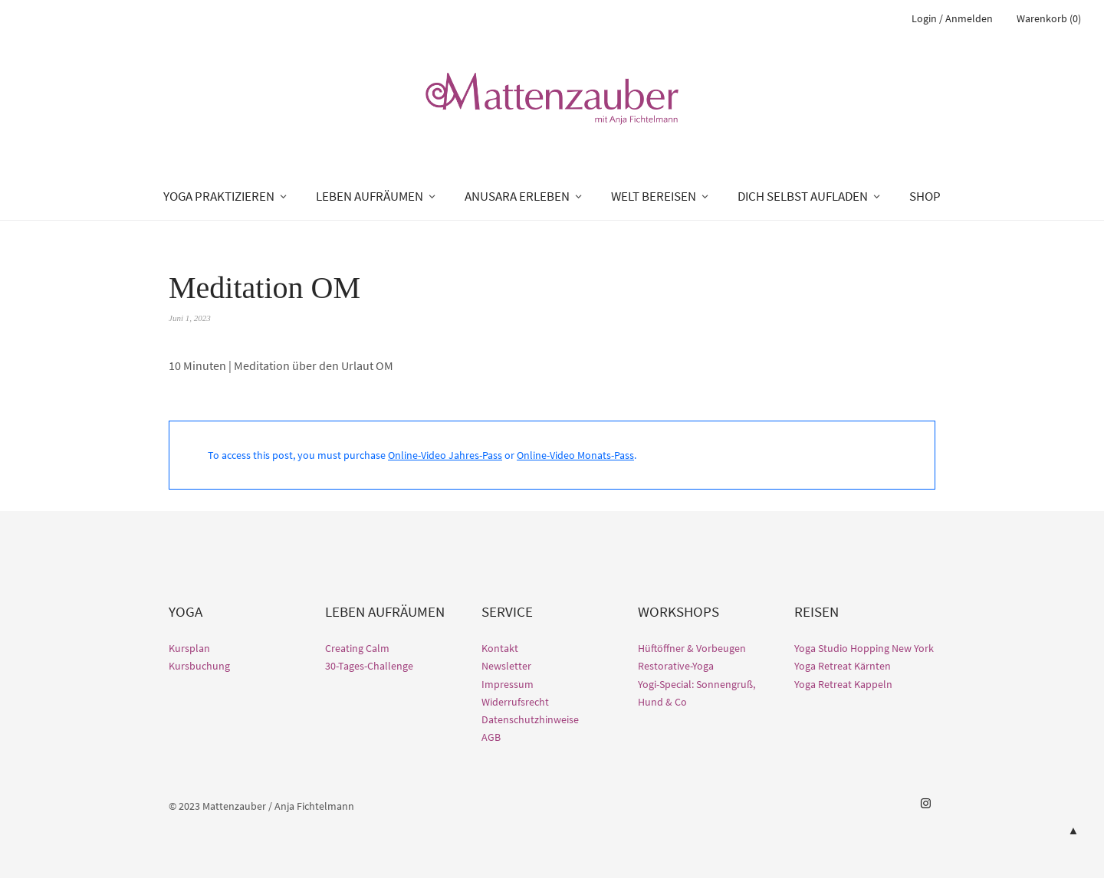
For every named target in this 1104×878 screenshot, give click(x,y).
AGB (491, 737)
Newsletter (506, 666)
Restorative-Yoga (676, 666)
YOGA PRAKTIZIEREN (218, 196)
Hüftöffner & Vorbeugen (692, 648)
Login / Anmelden (952, 18)
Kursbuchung (199, 666)
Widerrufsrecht (515, 702)
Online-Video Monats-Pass (575, 455)
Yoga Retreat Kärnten (842, 666)
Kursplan (189, 648)
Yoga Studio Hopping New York (864, 648)
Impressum (507, 684)
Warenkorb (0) (1049, 18)
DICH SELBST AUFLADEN (803, 196)
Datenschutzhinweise (530, 719)
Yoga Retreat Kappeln (843, 684)
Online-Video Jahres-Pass (445, 455)
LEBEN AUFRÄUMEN (369, 196)
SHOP (925, 196)
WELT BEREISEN (653, 196)
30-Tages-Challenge (369, 666)
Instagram (925, 803)
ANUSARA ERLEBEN (517, 196)
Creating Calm (357, 648)
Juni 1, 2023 (190, 318)
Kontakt (499, 648)
